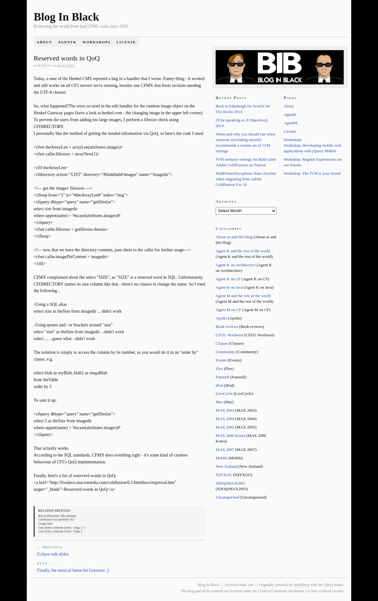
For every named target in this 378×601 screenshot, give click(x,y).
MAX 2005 (225, 427)
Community (225, 351)
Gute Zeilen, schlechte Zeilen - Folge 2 (60, 531)
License (126, 42)
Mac (219, 402)
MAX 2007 (225, 449)
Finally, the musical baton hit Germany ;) (73, 570)
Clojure (222, 343)
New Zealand (226, 466)
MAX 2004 (225, 418)
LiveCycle (224, 393)
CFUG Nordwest (229, 335)
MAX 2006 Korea (230, 435)
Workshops (97, 42)
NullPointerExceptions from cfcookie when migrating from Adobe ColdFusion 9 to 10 (246, 179)
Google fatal (45, 523)
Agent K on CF (228, 279)
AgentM (290, 123)
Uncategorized (227, 497)
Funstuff (222, 377)
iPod (219, 385)
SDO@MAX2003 (230, 483)
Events (221, 360)
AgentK (67, 42)
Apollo (221, 318)
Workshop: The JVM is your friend (312, 173)
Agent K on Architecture (236, 265)
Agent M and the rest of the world (243, 295)
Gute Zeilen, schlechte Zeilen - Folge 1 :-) (61, 527)
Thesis (328, 585)
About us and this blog (234, 236)
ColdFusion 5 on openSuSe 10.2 (56, 519)
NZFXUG (224, 474)
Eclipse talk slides (53, 554)
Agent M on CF (228, 309)
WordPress (302, 585)
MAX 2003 (225, 410)
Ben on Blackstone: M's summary (57, 515)
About (44, 42)
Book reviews (227, 326)
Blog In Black (66, 17)
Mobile (221, 458)
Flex (219, 368)
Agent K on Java (229, 287)
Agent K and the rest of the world (243, 250)
